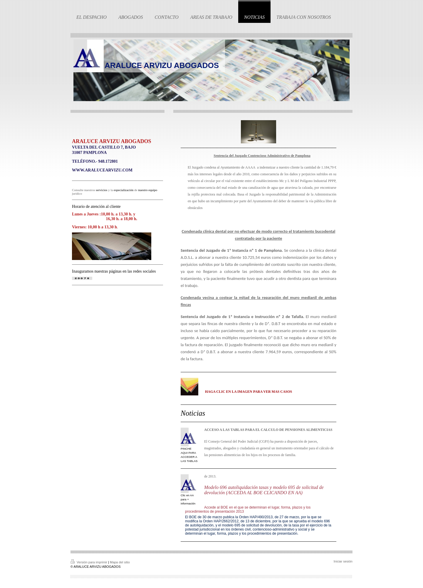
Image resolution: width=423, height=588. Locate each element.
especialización (123, 190)
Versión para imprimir (89, 562)
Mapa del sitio (120, 562)
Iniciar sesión (343, 561)
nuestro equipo (147, 190)
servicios (101, 190)
